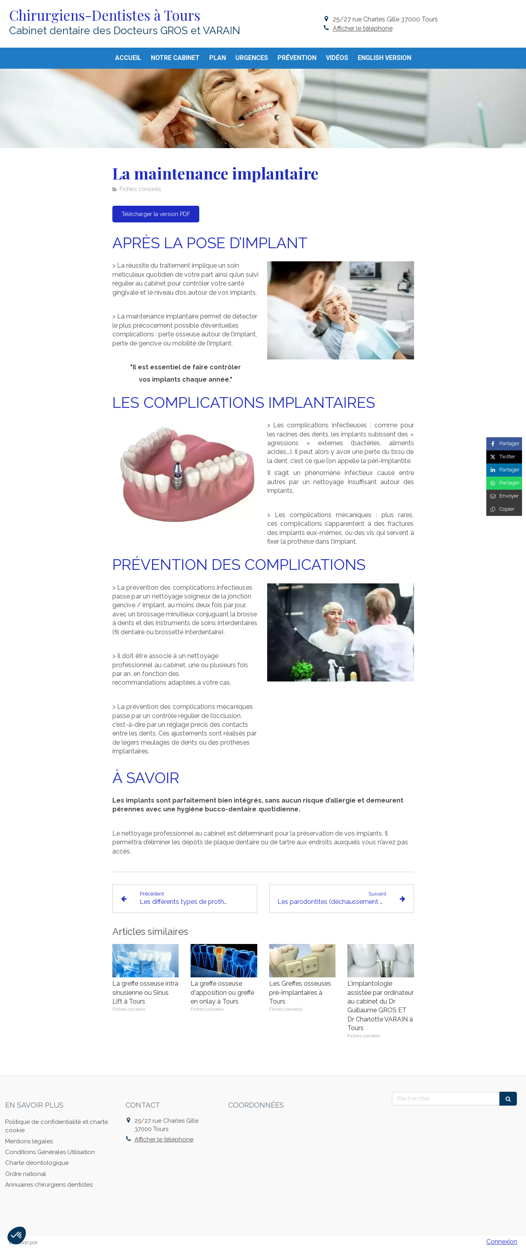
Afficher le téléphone (363, 28)
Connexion (501, 1241)
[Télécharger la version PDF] (155, 214)
